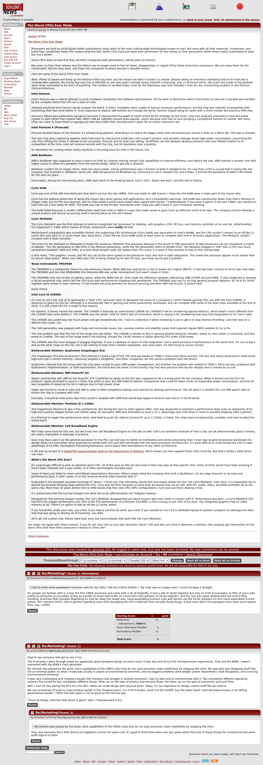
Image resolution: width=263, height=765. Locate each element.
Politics (8, 93)
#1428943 (99, 578)
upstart (32, 36)
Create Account (12, 63)
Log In (7, 66)
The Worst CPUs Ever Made (49, 25)
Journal (105, 651)
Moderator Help (36, 748)
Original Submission (38, 536)
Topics (7, 38)
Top (157, 554)
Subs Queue (10, 57)
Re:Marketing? (54, 573)
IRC (5, 109)
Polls (6, 47)
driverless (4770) (40, 578)
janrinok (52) (101, 549)
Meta (6, 90)
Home (78, 761)
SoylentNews (12, 10)
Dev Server (10, 121)
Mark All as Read (198, 560)
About (7, 29)
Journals (8, 35)
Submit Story (11, 54)
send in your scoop (199, 19)
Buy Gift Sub (11, 60)
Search (8, 44)
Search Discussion (199, 554)
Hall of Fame (11, 50)
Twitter (7, 106)
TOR (6, 124)
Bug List (8, 118)
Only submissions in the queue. (237, 19)
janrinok (42, 30)
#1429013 (94, 651)
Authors (8, 41)
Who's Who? (10, 115)
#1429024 (100, 717)
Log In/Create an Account (133, 554)
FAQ (6, 32)
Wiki (6, 112)
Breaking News (12, 81)
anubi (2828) (38, 651)
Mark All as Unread (227, 560)
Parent (32, 611)
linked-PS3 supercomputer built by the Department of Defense (104, 451)
